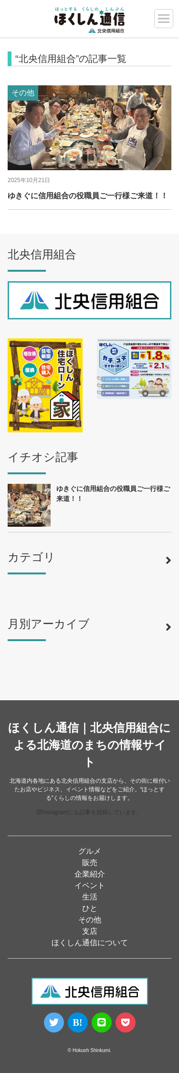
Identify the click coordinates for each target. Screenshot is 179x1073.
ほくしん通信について (90, 943)
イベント (89, 885)
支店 (89, 931)
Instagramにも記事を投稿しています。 (89, 812)
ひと (89, 908)
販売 (89, 862)
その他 (89, 920)
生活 (89, 897)
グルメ (89, 851)
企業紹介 (89, 874)
